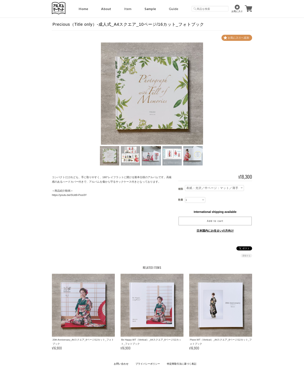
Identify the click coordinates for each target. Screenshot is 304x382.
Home (83, 9)
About (106, 9)
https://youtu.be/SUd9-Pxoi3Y (69, 195)
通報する (246, 256)
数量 (180, 199)
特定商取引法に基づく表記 (181, 363)
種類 (180, 189)
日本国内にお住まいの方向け (215, 230)
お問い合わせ (121, 363)
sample (150, 9)
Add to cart (215, 221)
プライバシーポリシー (147, 363)
